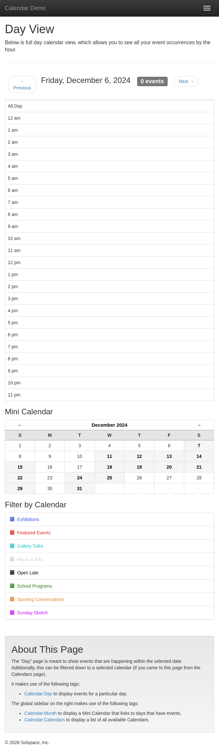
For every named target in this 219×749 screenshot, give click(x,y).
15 (20, 467)
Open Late (24, 572)
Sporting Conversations (37, 599)
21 (199, 467)
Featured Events (30, 532)
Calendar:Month (40, 713)
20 (169, 467)
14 (199, 456)
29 (20, 488)
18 (109, 467)
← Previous (22, 84)
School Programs (31, 586)
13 (169, 456)
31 (79, 488)
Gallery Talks (26, 546)
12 (139, 456)
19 (139, 467)
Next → (186, 81)
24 (79, 477)
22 (20, 477)
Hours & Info (26, 559)
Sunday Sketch (29, 612)
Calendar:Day (38, 693)
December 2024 (109, 425)
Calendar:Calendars (44, 719)
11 (109, 456)
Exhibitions (24, 519)
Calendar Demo (25, 8)
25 (109, 477)
